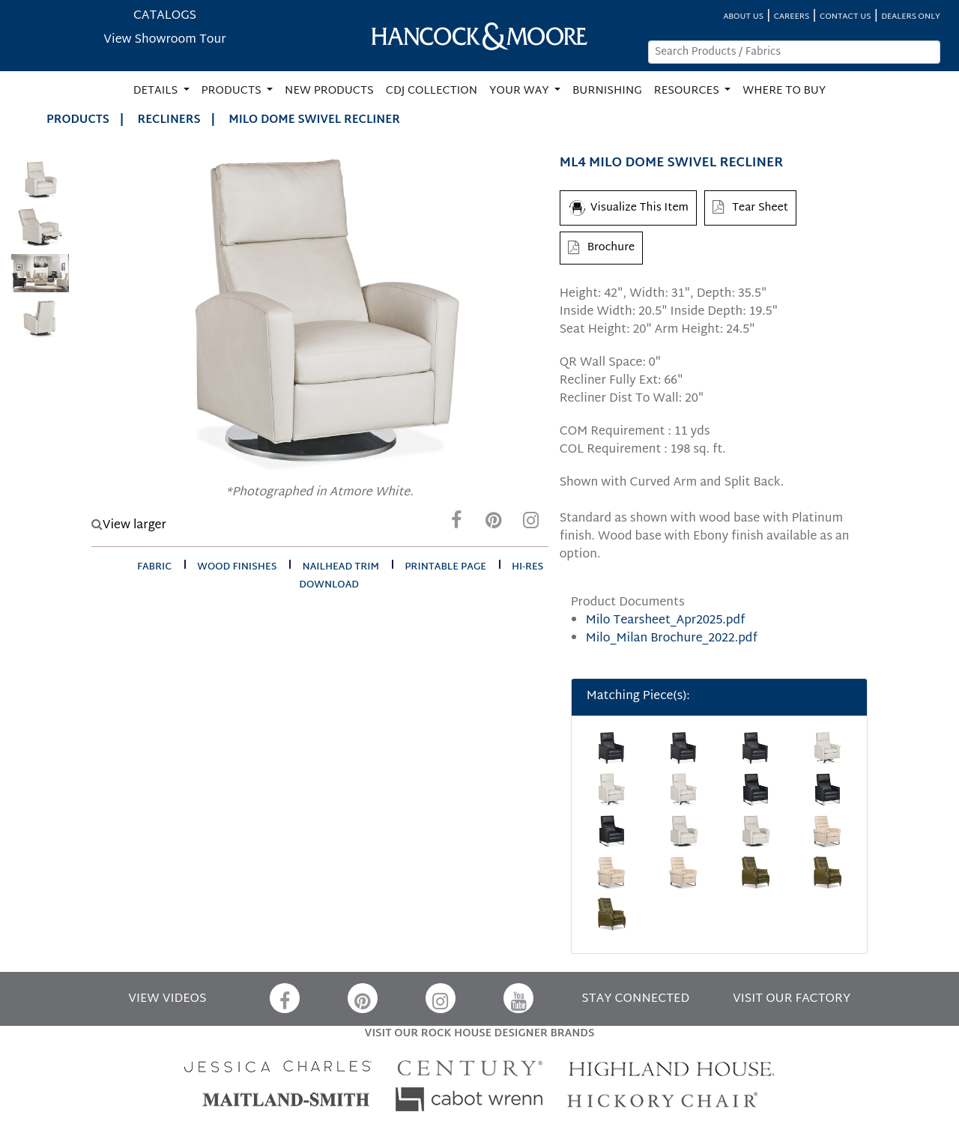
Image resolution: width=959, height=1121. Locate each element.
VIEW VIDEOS (167, 999)
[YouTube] (518, 998)
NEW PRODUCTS (329, 91)
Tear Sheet (750, 208)
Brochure (601, 248)
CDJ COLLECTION (431, 91)
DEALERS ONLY (910, 17)
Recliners (169, 120)
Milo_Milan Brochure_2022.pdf (671, 639)
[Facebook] (456, 524)
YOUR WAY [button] (520, 91)
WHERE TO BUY (784, 91)
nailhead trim (341, 567)
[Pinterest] (494, 524)
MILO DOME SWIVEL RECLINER (314, 120)
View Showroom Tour (164, 40)
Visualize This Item (628, 208)
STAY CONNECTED (635, 999)
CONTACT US (845, 17)
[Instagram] (531, 524)
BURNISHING (607, 91)
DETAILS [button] (157, 91)
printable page (445, 567)
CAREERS (792, 17)
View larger (128, 526)
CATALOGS (164, 16)
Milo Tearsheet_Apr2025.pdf (665, 621)
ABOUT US (743, 17)
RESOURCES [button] (688, 91)
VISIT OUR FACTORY (791, 999)
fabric (154, 567)
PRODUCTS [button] (233, 91)
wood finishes (236, 567)
